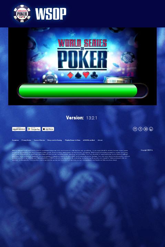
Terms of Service (39, 140)
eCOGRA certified (89, 140)
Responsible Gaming (55, 140)
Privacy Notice (26, 140)
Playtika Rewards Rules (72, 140)
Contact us (15, 140)
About (100, 140)
